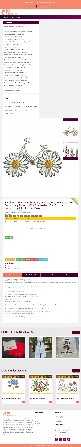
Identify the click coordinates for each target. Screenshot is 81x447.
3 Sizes (32, 402)
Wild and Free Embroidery (37, 398)
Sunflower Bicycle (10, 103)
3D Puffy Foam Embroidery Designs (15, 67)
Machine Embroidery (11, 106)
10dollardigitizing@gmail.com (46, 2)
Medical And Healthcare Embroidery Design (17, 42)
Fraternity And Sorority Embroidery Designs (17, 65)
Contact (37, 423)
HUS (10, 110)
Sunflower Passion (22, 103)
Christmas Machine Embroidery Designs (16, 78)
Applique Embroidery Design (13, 70)
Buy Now (20, 259)
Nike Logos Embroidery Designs (14, 34)
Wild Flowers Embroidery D (65, 398)
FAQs (36, 421)
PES (6, 110)
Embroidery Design (23, 106)
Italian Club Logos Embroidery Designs (15, 52)
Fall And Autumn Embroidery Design (14, 49)
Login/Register (44, 7)
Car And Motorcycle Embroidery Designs (16, 83)
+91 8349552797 (28, 2)
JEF (31, 110)
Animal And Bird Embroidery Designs (15, 75)
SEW (19, 110)
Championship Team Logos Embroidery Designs (18, 31)
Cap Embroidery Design (11, 47)
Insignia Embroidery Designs (13, 44)
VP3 (27, 110)
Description (12, 275)
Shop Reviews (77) (31, 275)
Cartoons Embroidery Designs (13, 90)
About (37, 419)
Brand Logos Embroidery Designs (14, 85)
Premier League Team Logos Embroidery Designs (18, 54)
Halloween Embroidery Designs (13, 29)
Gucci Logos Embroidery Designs (14, 57)
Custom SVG (58, 421)
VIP (23, 110)
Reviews (50, 275)
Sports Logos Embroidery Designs (15, 88)
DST (31, 106)
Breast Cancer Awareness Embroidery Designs (17, 60)
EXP (35, 106)
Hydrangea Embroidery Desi (11, 398)
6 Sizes (5, 402)
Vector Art (57, 419)
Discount (68, 275)
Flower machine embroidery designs (15, 39)
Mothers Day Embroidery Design (14, 26)
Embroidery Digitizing (60, 417)
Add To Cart (10, 259)
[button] (79, 11)
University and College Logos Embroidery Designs (19, 62)
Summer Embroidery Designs (13, 36)
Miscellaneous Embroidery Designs (15, 72)
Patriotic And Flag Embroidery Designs (15, 80)
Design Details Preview (13, 17)
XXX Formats (9, 113)
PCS (15, 110)
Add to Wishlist (31, 259)
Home (4, 17)
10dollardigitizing (40, 445)
